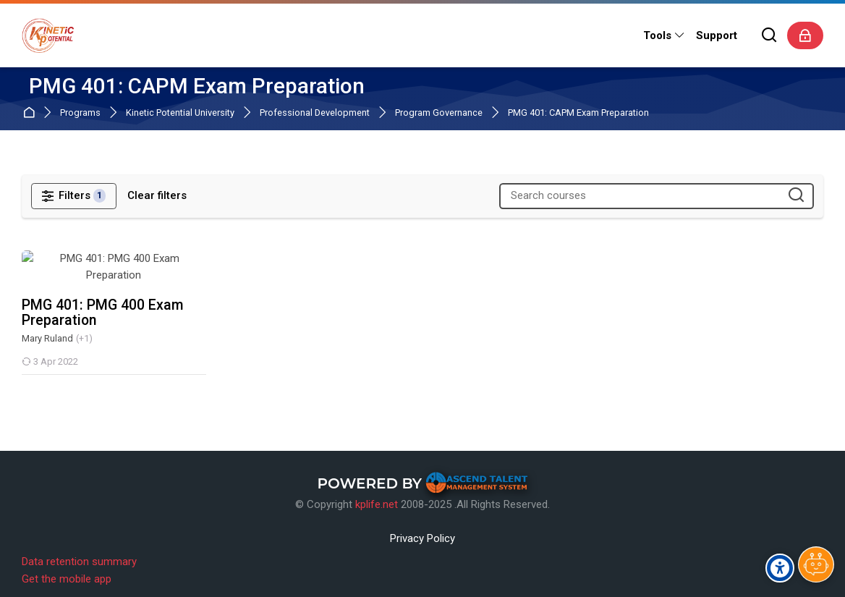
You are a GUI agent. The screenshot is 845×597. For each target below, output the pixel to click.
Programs (80, 113)
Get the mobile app (66, 566)
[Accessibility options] (779, 568)
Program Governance (439, 113)
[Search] (769, 36)
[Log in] (805, 35)
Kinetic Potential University (180, 113)
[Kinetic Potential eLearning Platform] (48, 35)
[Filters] (73, 196)
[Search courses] (796, 196)
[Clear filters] (157, 195)
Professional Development (315, 113)
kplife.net (376, 492)
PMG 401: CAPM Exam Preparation (578, 113)
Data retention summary (79, 549)
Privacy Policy (422, 526)
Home (31, 113)
